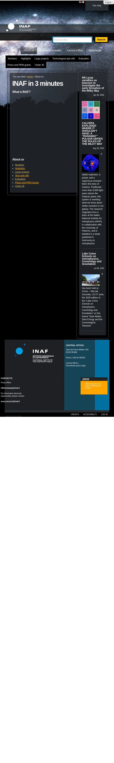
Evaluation (84, 58)
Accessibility (90, 414)
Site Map (96, 5)
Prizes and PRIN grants (19, 65)
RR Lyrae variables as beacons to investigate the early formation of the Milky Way (93, 84)
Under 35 (39, 65)
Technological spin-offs (63, 58)
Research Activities (50, 50)
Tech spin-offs (22, 175)
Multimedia (95, 50)
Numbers (12, 58)
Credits (75, 414)
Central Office (75, 50)
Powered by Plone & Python (14, 416)
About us (29, 50)
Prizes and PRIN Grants (27, 182)
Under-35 (19, 186)
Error (85, 379)
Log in (108, 2)
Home (13, 50)
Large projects (42, 58)
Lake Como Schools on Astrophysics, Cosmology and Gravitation (91, 258)
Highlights (26, 58)
